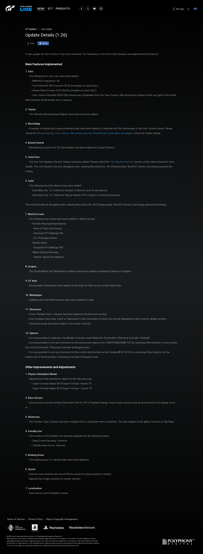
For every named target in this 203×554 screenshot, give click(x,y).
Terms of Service (17, 519)
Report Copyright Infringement (68, 519)
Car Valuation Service (121, 161)
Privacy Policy (39, 519)
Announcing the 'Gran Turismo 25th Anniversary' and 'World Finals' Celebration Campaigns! (85, 133)
